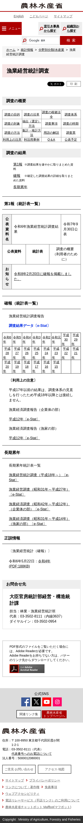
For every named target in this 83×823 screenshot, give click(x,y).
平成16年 (46, 366)
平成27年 (16, 353)
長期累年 (20, 187)
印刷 (73, 84)
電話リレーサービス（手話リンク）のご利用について (42, 800)
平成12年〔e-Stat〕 (24, 419)
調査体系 (71, 114)
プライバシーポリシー (44, 780)
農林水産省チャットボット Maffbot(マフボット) (38, 807)
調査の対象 (12, 123)
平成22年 (65, 353)
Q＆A (51, 139)
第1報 (17, 164)
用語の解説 (51, 132)
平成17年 (36, 366)
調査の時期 (71, 123)
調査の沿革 (31, 114)
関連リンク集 (28, 714)
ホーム (10, 50)
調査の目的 (12, 114)
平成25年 (36, 353)
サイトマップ (63, 16)
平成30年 (65, 339)
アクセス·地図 (54, 769)
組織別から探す (73, 28)
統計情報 (27, 50)
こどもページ (38, 16)
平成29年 (75, 339)
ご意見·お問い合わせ (19, 769)
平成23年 (55, 353)
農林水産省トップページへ (54, 714)
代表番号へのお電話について (32, 753)
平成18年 (26, 366)
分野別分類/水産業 (51, 50)
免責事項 (51, 787)
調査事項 (51, 123)
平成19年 (16, 366)
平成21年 (75, 353)
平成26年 (26, 353)
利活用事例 (31, 139)
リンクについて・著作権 (22, 787)
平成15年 (55, 366)
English (19, 16)
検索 (71, 40)
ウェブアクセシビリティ (22, 793)
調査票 (70, 132)
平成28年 (6, 353)
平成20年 (6, 366)
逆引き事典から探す (51, 28)
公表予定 (71, 139)
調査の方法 (12, 132)
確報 (16, 176)
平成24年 (46, 353)
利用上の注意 (12, 139)
